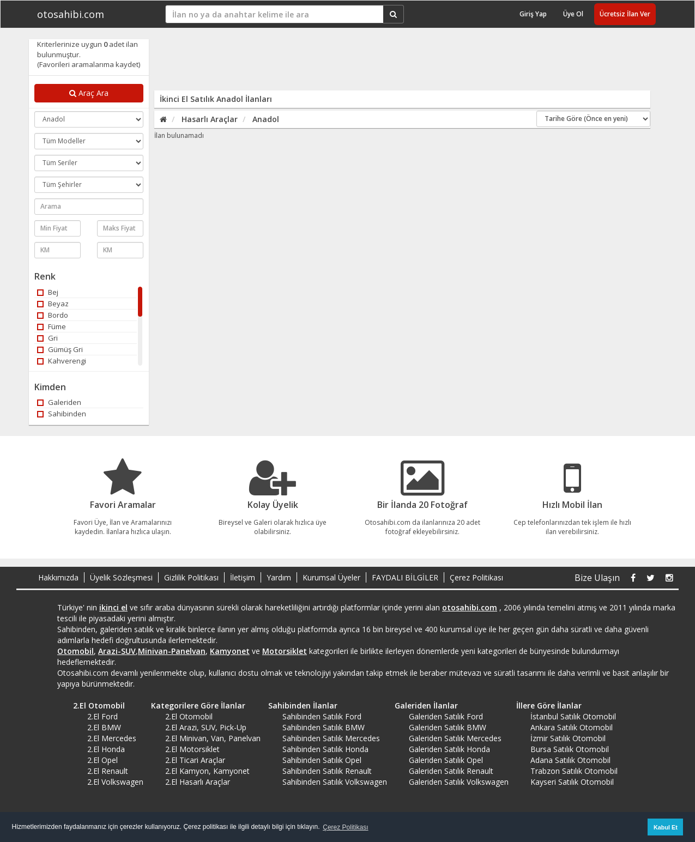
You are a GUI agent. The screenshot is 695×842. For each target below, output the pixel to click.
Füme (51, 326)
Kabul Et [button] (666, 827)
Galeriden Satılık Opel (446, 760)
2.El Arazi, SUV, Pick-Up (205, 727)
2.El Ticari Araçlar (195, 760)
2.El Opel (102, 760)
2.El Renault (107, 771)
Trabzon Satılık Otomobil (574, 771)
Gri (47, 338)
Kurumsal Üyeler (331, 577)
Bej (47, 292)
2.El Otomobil (95, 705)
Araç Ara (88, 93)
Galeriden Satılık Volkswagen (459, 782)
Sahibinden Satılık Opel (321, 760)
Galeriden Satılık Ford (446, 716)
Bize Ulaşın (597, 578)
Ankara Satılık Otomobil (571, 727)
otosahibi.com (70, 14)
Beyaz (53, 303)
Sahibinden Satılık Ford (321, 716)
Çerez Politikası (476, 577)
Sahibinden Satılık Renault (327, 771)
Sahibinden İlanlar (299, 705)
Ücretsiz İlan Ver (625, 14)
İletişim (242, 577)
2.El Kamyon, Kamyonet (207, 771)
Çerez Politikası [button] (345, 827)
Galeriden (59, 402)
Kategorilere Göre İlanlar (194, 705)
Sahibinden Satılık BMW (323, 727)
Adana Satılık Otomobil (570, 760)
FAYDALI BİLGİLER (405, 577)
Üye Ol (573, 14)
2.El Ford (102, 716)
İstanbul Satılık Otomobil (573, 716)
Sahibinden (61, 414)
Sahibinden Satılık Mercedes (331, 738)
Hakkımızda (58, 577)
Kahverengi (61, 361)
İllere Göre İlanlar (545, 705)
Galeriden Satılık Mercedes (455, 738)
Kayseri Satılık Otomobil (572, 782)
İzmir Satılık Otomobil (568, 738)
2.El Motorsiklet (192, 749)
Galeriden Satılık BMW (447, 727)
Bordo (52, 315)
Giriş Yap (533, 14)
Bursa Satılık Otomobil (569, 749)
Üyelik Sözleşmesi (121, 577)
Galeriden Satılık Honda (449, 749)
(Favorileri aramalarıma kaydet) (88, 64)
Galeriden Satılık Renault (451, 771)
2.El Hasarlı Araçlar (197, 782)
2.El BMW (104, 727)
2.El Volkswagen (115, 782)
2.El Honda (106, 749)
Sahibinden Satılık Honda (325, 749)
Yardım (279, 577)
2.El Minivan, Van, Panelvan (213, 738)
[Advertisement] (395, 63)
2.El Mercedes (111, 738)
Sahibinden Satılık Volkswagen (334, 782)
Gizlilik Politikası (191, 577)
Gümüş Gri (60, 349)
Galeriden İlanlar (422, 705)
